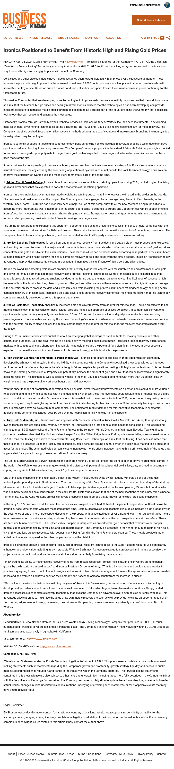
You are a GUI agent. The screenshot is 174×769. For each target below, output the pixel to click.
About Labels (69, 38)
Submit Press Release (61, 754)
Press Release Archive (31, 754)
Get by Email (152, 37)
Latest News (13, 38)
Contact (92, 38)
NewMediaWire (74, 61)
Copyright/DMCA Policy (119, 754)
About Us (113, 38)
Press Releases (41, 38)
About (11, 754)
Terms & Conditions (89, 754)
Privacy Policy (145, 754)
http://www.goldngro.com (55, 646)
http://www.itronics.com (42, 639)
